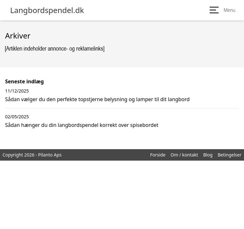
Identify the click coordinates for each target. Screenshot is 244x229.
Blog (208, 155)
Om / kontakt (184, 155)
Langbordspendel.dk (47, 10)
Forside (157, 155)
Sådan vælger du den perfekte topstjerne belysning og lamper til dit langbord (97, 99)
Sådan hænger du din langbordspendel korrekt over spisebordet (81, 124)
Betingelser (229, 155)
